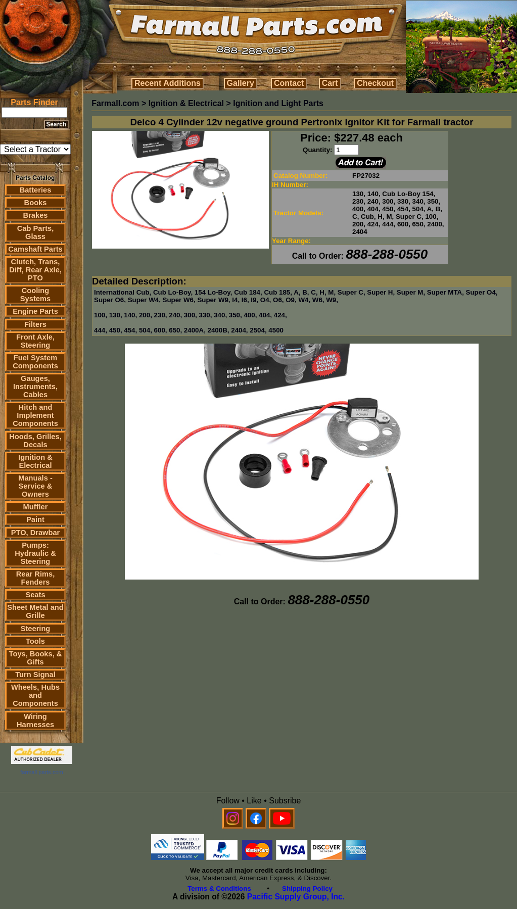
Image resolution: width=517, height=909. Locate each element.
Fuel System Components (35, 362)
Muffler (35, 507)
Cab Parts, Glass (35, 232)
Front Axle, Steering (35, 341)
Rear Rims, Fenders (35, 578)
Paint (35, 519)
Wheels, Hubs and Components (35, 695)
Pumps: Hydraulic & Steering (35, 553)
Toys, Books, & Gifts (35, 658)
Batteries (36, 190)
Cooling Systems (35, 294)
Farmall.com (115, 103)
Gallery (240, 83)
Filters (35, 324)
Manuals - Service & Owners (35, 486)
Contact (289, 83)
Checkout (375, 83)
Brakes (35, 215)
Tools (35, 641)
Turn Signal (35, 675)
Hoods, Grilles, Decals (35, 441)
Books (35, 203)
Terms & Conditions (219, 888)
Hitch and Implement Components (35, 415)
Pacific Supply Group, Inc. (296, 896)
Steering (36, 629)
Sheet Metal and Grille (35, 611)
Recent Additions (167, 83)
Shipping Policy (307, 888)
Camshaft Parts (35, 249)
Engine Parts (35, 311)
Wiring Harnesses (35, 720)
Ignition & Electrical (35, 461)
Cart (330, 83)
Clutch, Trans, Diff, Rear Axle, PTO (35, 270)
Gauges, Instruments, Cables (35, 386)
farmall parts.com (41, 772)
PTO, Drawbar (35, 533)
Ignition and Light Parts (278, 103)
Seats (35, 595)
